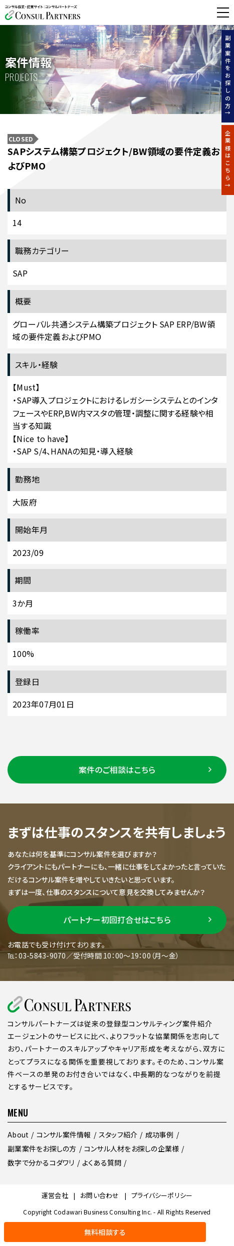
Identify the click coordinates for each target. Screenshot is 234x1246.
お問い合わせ (99, 1195)
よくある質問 (102, 1163)
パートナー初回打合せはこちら (117, 920)
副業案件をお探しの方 (42, 1149)
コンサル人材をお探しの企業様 (131, 1149)
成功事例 (159, 1135)
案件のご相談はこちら (117, 770)
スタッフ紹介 (118, 1135)
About (18, 1135)
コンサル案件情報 (64, 1135)
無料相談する (30, 13)
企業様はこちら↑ (228, 160)
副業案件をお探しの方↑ (228, 76)
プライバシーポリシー (162, 1195)
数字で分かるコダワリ (41, 1163)
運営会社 (55, 1195)
